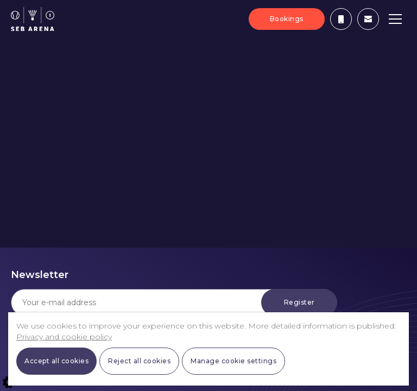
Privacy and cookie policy (64, 337)
